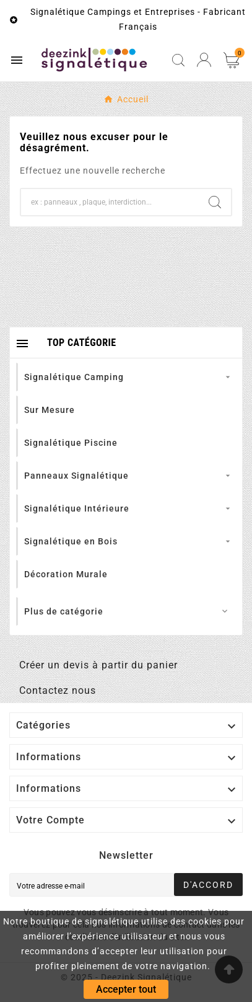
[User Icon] (204, 60)
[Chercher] (110, 202)
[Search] (215, 202)
